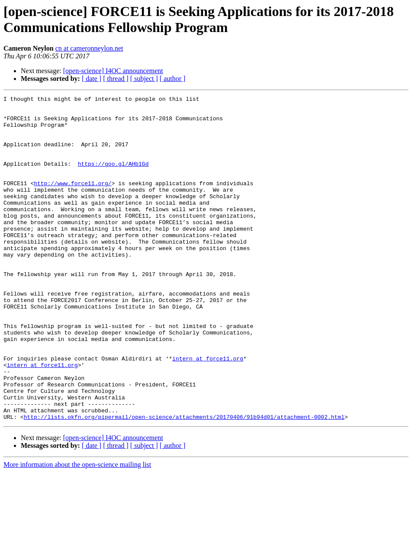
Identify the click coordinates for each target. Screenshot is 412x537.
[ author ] (173, 78)
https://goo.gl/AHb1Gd (113, 178)
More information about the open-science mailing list (77, 529)
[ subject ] (144, 78)
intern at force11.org (207, 411)
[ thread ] (116, 78)
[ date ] (91, 78)
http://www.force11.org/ (72, 201)
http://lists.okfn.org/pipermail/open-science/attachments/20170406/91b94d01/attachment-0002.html (184, 482)
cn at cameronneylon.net (89, 48)
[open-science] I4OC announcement (113, 70)
